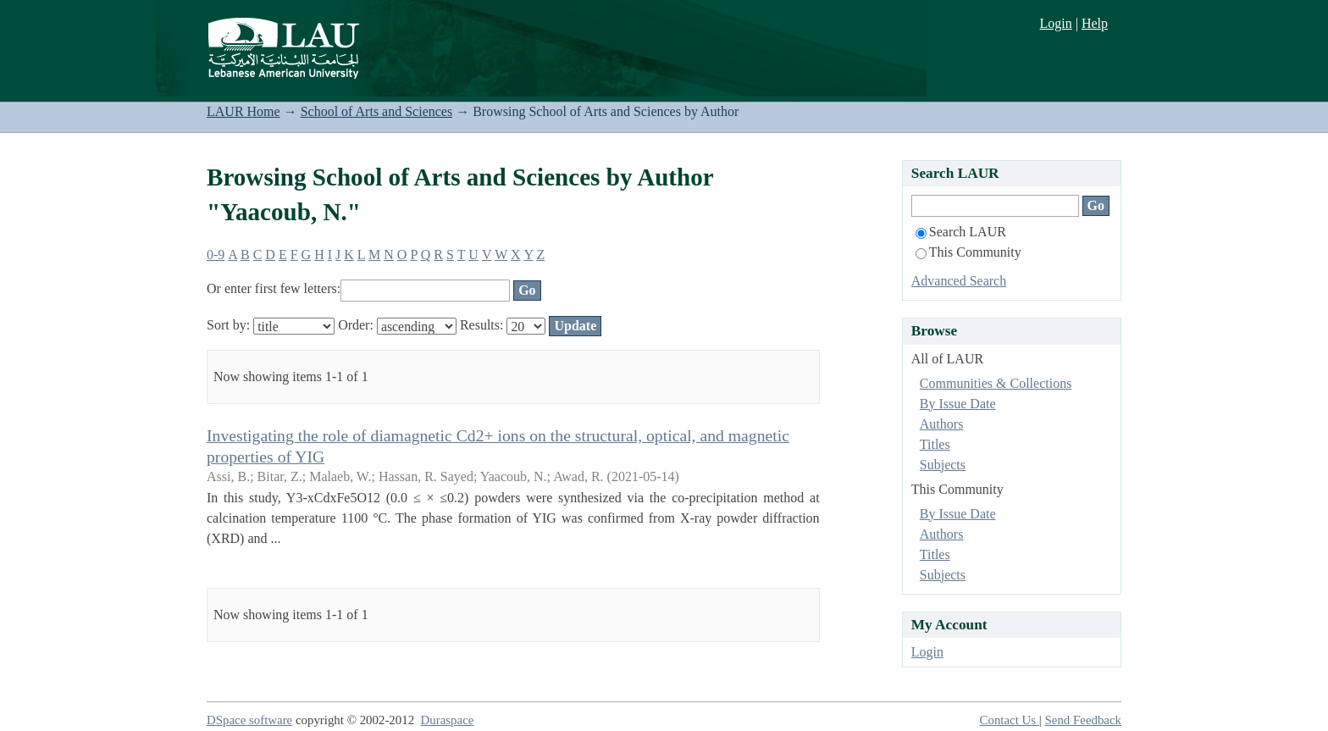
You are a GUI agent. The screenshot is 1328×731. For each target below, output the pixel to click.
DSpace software (249, 720)
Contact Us (1009, 720)
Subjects (943, 464)
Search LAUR (961, 231)
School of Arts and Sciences (377, 111)
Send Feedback (1083, 720)
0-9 (215, 254)
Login (1055, 23)
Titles (935, 444)
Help (1095, 23)
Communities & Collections (996, 383)
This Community (968, 252)
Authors (942, 424)
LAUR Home (243, 111)
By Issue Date (958, 403)
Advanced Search (958, 281)
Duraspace (447, 720)
